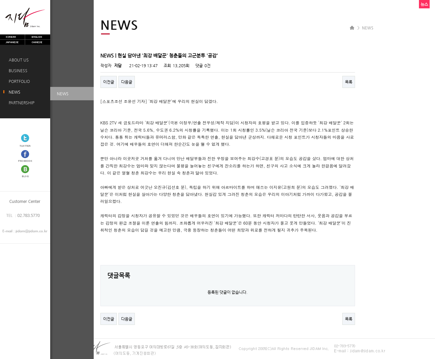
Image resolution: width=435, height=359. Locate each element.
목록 (348, 82)
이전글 (108, 82)
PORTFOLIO (18, 81)
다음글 (126, 82)
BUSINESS (17, 70)
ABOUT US (18, 59)
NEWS (13, 92)
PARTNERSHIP (20, 102)
